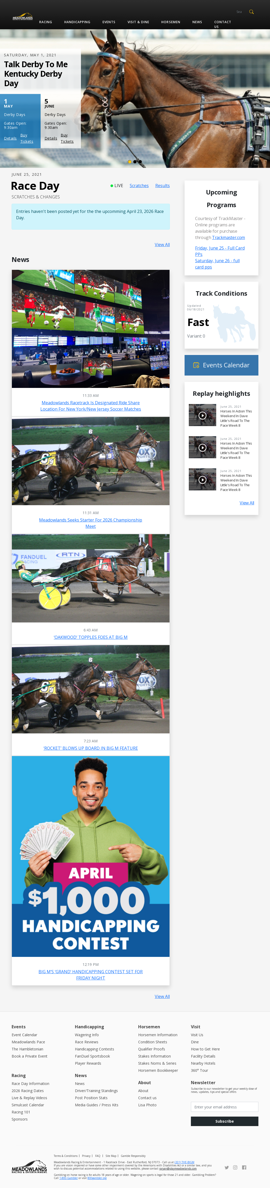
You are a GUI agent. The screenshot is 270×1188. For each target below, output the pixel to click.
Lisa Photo (147, 1104)
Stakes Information (154, 1056)
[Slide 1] (130, 162)
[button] (251, 11)
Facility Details (203, 1056)
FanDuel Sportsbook (92, 1056)
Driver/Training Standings (96, 1090)
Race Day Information (30, 1083)
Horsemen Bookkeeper (158, 1070)
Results (162, 185)
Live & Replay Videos (29, 1097)
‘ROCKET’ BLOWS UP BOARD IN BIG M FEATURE (91, 748)
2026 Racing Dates (28, 1090)
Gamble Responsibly (133, 1156)
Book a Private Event (29, 1056)
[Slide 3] (140, 162)
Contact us (222, 24)
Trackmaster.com (228, 237)
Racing (45, 22)
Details (10, 138)
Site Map (110, 1156)
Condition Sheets (152, 1041)
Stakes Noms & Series (157, 1063)
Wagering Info (87, 1034)
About (143, 1090)
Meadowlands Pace (28, 1041)
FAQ (97, 1156)
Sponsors (20, 1119)
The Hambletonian (27, 1048)
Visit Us (197, 1034)
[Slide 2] (135, 162)
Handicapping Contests (94, 1048)
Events (109, 22)
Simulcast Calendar (28, 1104)
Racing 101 (21, 1111)
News (197, 22)
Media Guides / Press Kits (96, 1104)
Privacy (86, 1156)
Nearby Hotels (203, 1063)
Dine (195, 1041)
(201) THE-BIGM (184, 1162)
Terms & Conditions (66, 1156)
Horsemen (170, 22)
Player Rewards (88, 1063)
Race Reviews (86, 1041)
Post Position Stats (91, 1097)
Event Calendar (24, 1034)
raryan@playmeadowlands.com (178, 1168)
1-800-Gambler (68, 1178)
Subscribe (224, 1121)
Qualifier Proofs (151, 1048)
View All (162, 244)
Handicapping (77, 22)
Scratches (139, 185)
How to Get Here (205, 1048)
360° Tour (199, 1070)
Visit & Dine (138, 22)
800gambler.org (97, 1178)
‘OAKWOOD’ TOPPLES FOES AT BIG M (91, 637)
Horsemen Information (157, 1034)
